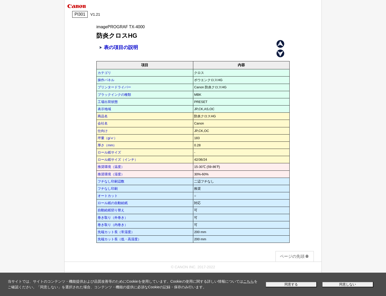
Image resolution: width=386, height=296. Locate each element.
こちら (248, 281)
